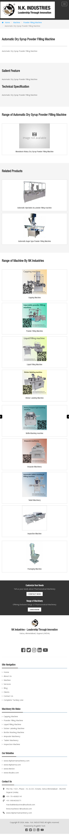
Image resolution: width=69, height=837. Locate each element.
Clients (6, 692)
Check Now (34, 609)
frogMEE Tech (39, 826)
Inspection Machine (12, 744)
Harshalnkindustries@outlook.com (20, 804)
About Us (8, 676)
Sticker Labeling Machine (14, 728)
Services (7, 684)
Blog (6, 688)
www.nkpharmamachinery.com (16, 760)
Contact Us (8, 696)
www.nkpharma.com (12, 764)
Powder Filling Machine (32, 22)
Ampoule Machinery (12, 736)
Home (6, 22)
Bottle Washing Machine (14, 732)
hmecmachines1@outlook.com (19, 808)
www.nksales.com (11, 772)
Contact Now (34, 594)
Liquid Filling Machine (12, 724)
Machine (16, 22)
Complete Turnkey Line (13, 700)
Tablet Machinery (11, 740)
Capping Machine (11, 716)
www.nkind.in (9, 768)
